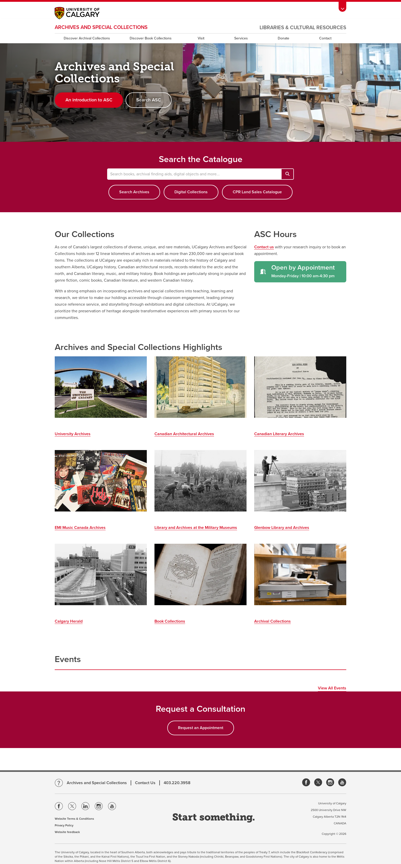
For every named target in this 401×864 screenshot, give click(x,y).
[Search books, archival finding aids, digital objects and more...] (287, 174)
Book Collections (169, 621)
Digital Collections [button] (191, 192)
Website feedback (67, 832)
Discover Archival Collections (87, 38)
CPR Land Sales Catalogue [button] (257, 192)
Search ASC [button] (148, 100)
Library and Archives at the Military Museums (195, 527)
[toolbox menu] (342, 7)
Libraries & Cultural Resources (303, 28)
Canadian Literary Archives (279, 433)
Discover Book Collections (151, 38)
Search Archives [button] (134, 192)
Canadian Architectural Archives (184, 433)
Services (241, 38)
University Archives (73, 433)
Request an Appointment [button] (200, 727)
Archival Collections (272, 621)
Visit (201, 38)
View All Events (332, 688)
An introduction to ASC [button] (88, 100)
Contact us (264, 247)
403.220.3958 (177, 783)
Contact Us (145, 783)
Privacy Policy (64, 825)
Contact (325, 38)
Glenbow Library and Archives (281, 527)
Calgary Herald (69, 621)
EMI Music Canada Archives (80, 527)
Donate (283, 38)
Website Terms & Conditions (74, 818)
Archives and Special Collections (101, 27)
